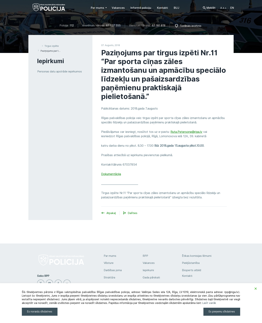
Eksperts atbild (191, 270)
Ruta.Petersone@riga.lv (186, 132)
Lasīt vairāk (209, 303)
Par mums (110, 255)
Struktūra (109, 277)
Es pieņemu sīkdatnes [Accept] (222, 311)
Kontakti (187, 276)
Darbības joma (113, 270)
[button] (223, 8)
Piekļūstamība (191, 263)
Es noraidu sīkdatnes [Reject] (39, 311)
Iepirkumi (148, 270)
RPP (145, 255)
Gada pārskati (151, 277)
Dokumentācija (111, 174)
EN (232, 7)
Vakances (149, 263)
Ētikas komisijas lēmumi (196, 255)
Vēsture (109, 263)
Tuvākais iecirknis (190, 25)
